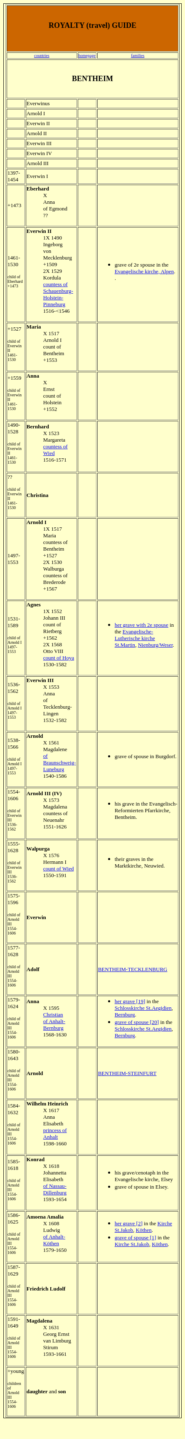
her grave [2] (129, 1223)
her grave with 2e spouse (141, 625)
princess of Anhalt (55, 1133)
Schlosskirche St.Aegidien (143, 1008)
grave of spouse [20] (137, 1022)
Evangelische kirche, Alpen (144, 271)
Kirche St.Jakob (132, 1244)
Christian (53, 1014)
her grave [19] (130, 1001)
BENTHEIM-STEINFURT (127, 1073)
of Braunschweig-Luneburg (59, 762)
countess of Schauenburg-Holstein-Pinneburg (58, 294)
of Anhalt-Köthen (54, 1240)
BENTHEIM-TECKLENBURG (133, 969)
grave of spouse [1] (135, 1237)
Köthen (144, 1230)
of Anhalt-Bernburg (54, 1024)
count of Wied (58, 868)
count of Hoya (58, 658)
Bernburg (125, 1014)
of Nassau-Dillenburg (55, 1189)
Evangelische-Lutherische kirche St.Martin (135, 638)
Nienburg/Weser (155, 645)
